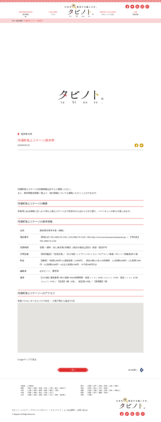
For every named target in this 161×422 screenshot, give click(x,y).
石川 (100, 388)
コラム (53, 13)
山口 (50, 393)
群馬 (35, 388)
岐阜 (45, 390)
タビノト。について (20, 410)
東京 (56, 388)
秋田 (105, 386)
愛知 (50, 390)
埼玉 (45, 388)
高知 (105, 393)
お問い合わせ (82, 410)
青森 (89, 386)
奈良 (110, 390)
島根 (35, 393)
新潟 (89, 388)
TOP (13, 21)
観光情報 (25, 13)
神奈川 (62, 388)
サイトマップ (55, 410)
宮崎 (56, 395)
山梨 (29, 390)
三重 (56, 390)
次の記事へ (132, 370)
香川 (95, 393)
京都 (95, 390)
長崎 (40, 395)
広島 (45, 393)
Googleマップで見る (27, 359)
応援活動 (135, 13)
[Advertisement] (80, 41)
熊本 (45, 395)
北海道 (30, 386)
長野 (35, 390)
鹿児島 (62, 395)
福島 (115, 386)
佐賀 (35, 395)
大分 (50, 395)
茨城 (40, 388)
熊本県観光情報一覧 (33, 193)
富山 (95, 388)
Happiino (17, 414)
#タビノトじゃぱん (108, 13)
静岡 (40, 390)
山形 (110, 386)
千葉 (50, 388)
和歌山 (116, 390)
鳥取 (29, 393)
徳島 (89, 393)
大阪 (100, 390)
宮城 (100, 386)
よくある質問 (68, 410)
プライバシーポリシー (39, 410)
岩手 (95, 386)
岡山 (40, 393)
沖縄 (89, 395)
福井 (105, 388)
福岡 (29, 395)
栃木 (29, 388)
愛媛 (100, 393)
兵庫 (105, 390)
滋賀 (89, 390)
